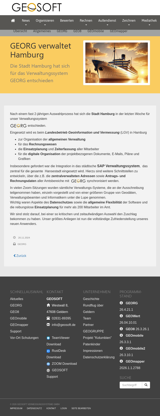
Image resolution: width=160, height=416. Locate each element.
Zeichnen (128, 22)
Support (15, 331)
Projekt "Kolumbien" (97, 337)
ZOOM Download (62, 363)
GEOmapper (118, 31)
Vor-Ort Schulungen (24, 337)
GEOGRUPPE (93, 331)
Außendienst (107, 22)
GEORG (62, 31)
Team (87, 318)
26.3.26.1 (137, 329)
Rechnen (86, 22)
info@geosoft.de (64, 325)
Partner (88, 325)
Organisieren (45, 22)
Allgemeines (42, 31)
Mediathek (149, 22)
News (26, 22)
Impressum (16, 408)
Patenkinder (91, 344)
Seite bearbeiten (81, 408)
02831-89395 (61, 318)
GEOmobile (96, 31)
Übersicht (20, 31)
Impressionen (93, 350)
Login (64, 408)
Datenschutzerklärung (99, 357)
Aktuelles (16, 299)
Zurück (19, 255)
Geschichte (91, 299)
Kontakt (51, 408)
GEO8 (77, 31)
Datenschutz (34, 408)
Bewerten (67, 20)
